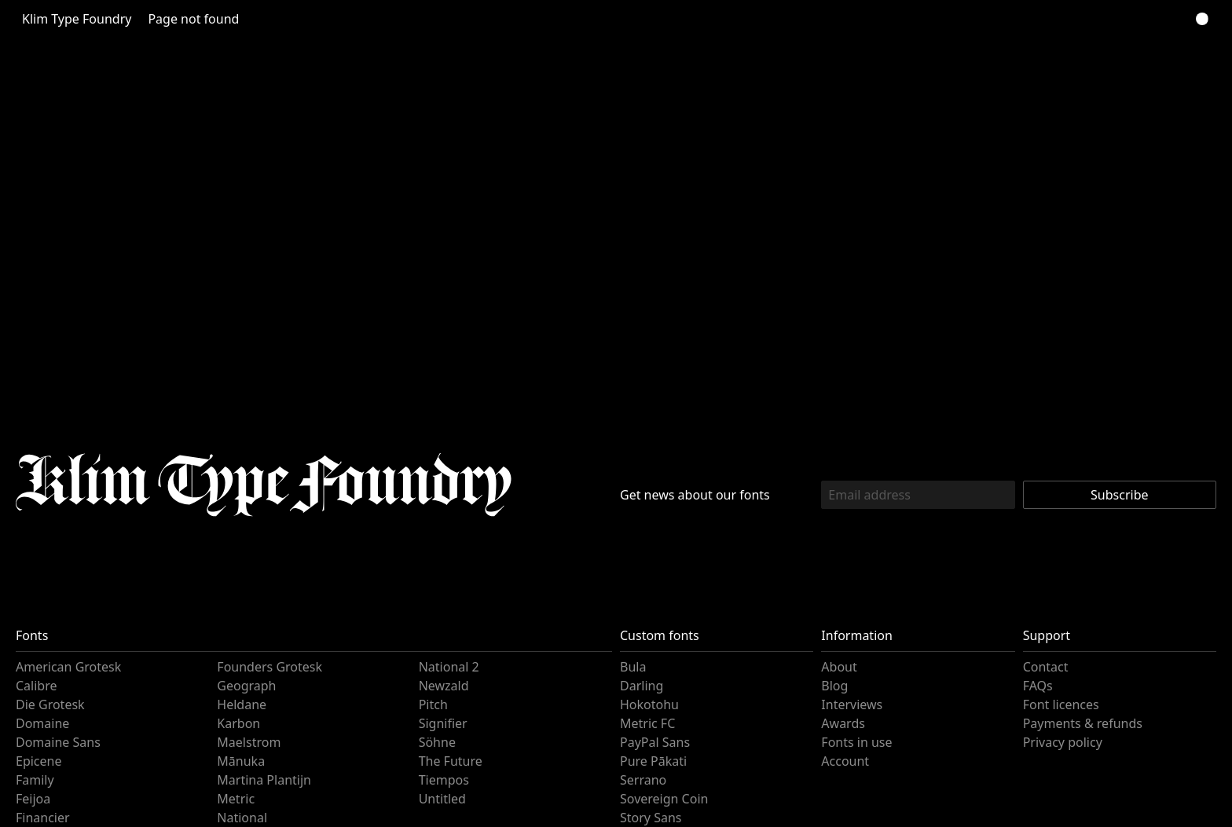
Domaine (41, 723)
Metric (235, 798)
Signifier (442, 723)
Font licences (1059, 704)
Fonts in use (854, 742)
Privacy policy (1061, 742)
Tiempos (444, 780)
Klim (74, 18)
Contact (1044, 666)
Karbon (237, 723)
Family (34, 780)
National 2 (447, 666)
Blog (833, 685)
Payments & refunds (1079, 723)
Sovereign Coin (662, 798)
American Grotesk (67, 666)
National (240, 817)
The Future (449, 761)
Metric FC (646, 723)
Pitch (433, 704)
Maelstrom (247, 742)
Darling (640, 685)
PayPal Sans (653, 742)
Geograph (245, 685)
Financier (42, 817)
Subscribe (1119, 494)
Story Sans (649, 817)
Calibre (36, 685)
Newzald (443, 685)
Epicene (39, 761)
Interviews (850, 704)
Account (844, 761)
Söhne (436, 742)
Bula (632, 666)
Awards (842, 723)
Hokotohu (648, 704)
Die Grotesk (49, 704)
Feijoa (32, 798)
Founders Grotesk (267, 666)
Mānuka (239, 761)
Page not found (184, 18)
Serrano (642, 780)
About (838, 666)
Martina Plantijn (260, 780)
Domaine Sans (55, 742)
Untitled (441, 798)
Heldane (240, 704)
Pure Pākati (652, 761)
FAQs (1038, 685)
